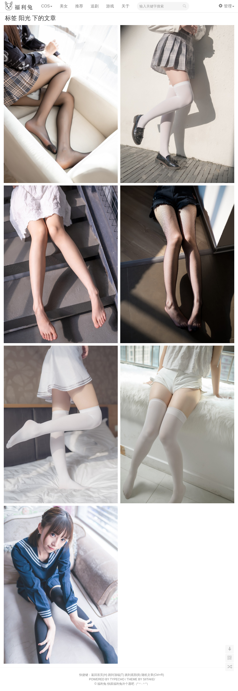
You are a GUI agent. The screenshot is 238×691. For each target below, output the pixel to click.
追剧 (95, 6)
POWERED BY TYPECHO (106, 679)
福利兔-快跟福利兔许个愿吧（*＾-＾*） (123, 684)
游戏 (110, 6)
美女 (64, 6)
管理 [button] (226, 6)
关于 (125, 6)
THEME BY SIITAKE (140, 679)
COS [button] (46, 6)
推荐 (79, 6)
